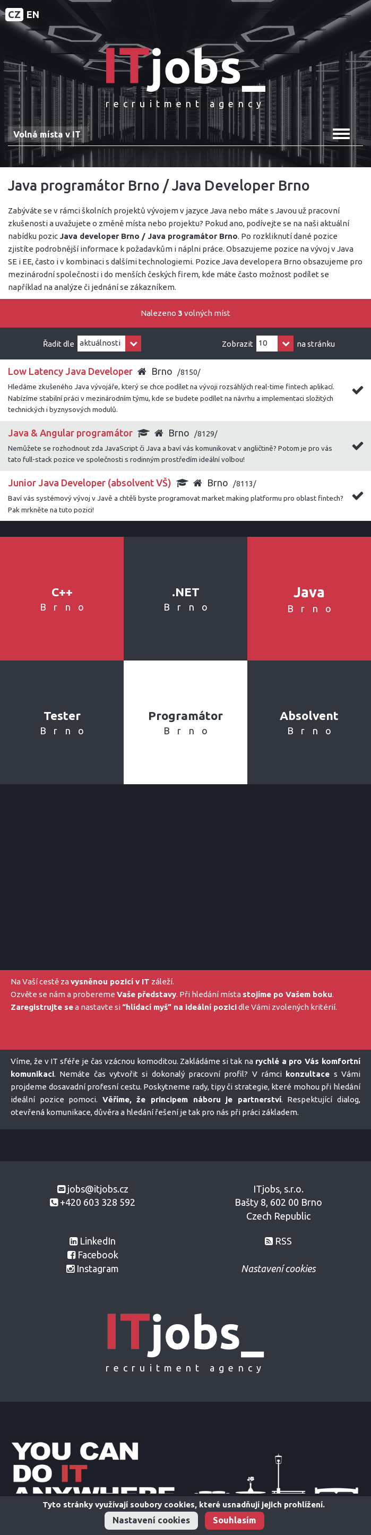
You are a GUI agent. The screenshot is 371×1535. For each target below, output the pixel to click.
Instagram (97, 1268)
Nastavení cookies (151, 1520)
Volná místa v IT (47, 134)
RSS (283, 1241)
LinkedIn (98, 1241)
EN (33, 14)
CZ (14, 14)
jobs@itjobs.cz (97, 1189)
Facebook (97, 1254)
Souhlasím (234, 1520)
